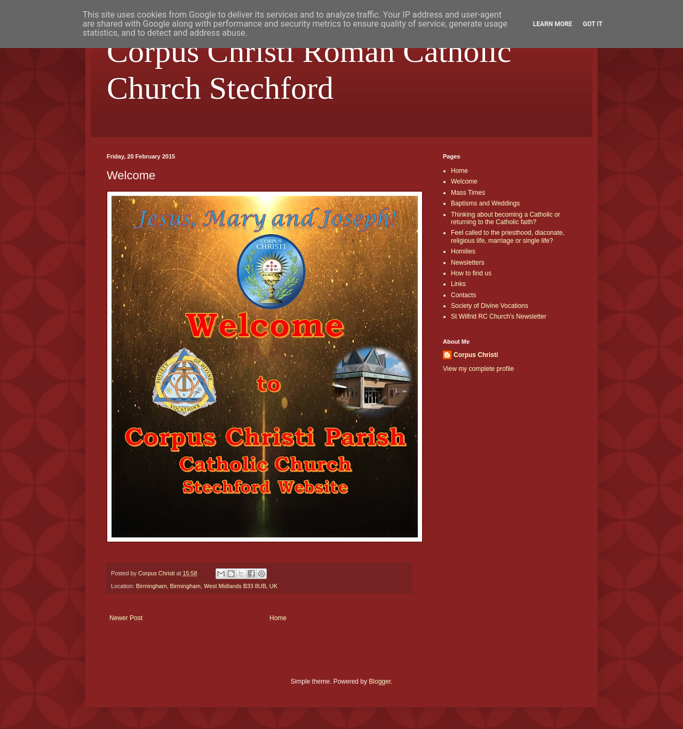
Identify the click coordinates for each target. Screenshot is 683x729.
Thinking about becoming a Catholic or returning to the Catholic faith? (505, 218)
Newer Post (125, 618)
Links (458, 284)
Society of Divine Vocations (489, 306)
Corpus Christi (476, 355)
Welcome (464, 181)
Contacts (463, 295)
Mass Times (468, 192)
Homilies (463, 251)
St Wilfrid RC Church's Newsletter (498, 316)
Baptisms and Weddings (485, 203)
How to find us (471, 273)
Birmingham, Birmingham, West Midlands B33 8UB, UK (206, 586)
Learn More (553, 24)
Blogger (380, 681)
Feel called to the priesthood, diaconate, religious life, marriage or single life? (508, 236)
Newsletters (468, 262)
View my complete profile (478, 369)
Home (278, 618)
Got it (592, 24)
